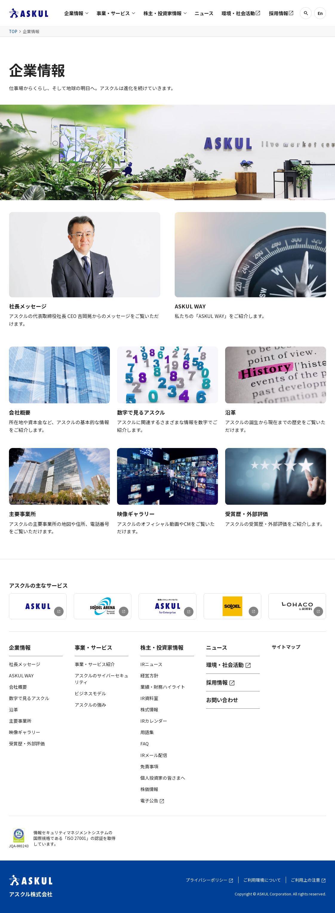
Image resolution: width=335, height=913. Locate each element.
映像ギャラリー (24, 732)
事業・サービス (93, 647)
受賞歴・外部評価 (27, 743)
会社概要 (18, 687)
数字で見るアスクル (29, 698)
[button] (76, 13)
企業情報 (19, 647)
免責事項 (149, 766)
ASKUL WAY (21, 675)
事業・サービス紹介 (95, 664)
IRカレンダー (153, 721)
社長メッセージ (24, 664)
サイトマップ (286, 647)
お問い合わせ (222, 700)
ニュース (216, 647)
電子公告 (152, 800)
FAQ (144, 743)
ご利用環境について (262, 880)
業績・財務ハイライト (162, 687)
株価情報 (149, 789)
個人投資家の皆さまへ (162, 778)
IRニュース (151, 664)
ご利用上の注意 (308, 880)
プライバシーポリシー (209, 880)
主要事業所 (20, 721)
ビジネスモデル (90, 693)
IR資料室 (149, 698)
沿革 (13, 709)
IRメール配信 (153, 755)
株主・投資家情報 (161, 647)
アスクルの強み (90, 705)
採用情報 (220, 682)
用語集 (147, 732)
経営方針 (149, 675)
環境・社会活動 (228, 665)
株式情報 (149, 709)
